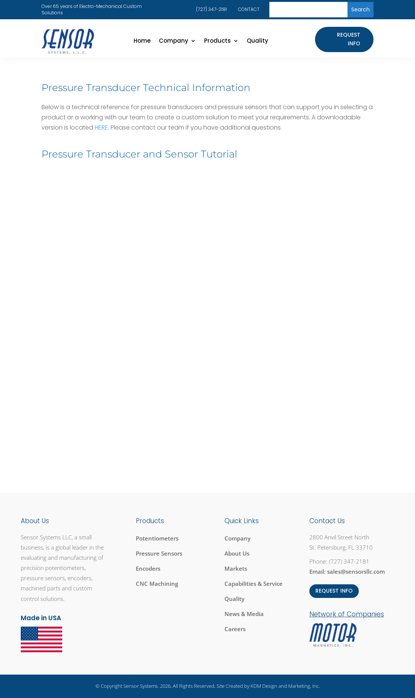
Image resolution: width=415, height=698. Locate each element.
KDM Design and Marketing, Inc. (285, 686)
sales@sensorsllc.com (356, 571)
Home (142, 41)
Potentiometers (157, 538)
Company (173, 41)
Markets (235, 568)
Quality (257, 41)
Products (217, 41)
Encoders (148, 568)
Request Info (348, 39)
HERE (101, 127)
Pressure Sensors (159, 553)
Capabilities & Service (253, 583)
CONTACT (249, 9)
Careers (235, 629)
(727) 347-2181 (211, 9)
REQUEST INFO (334, 591)
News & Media (244, 614)
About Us (236, 553)
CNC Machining (157, 583)
